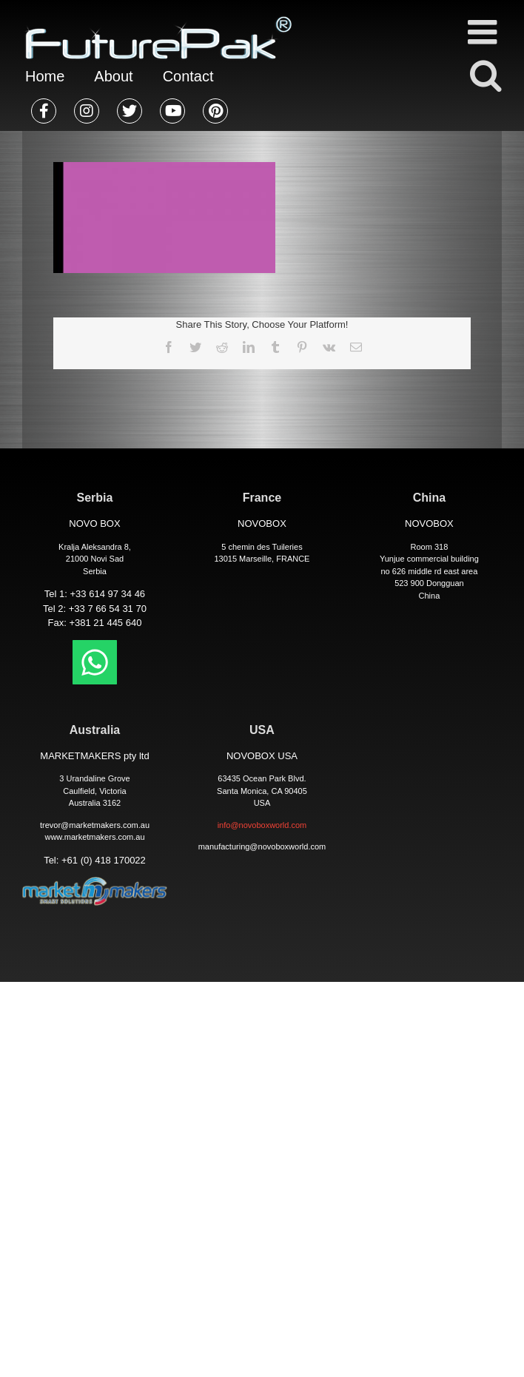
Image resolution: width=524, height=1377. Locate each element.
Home (44, 76)
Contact (188, 76)
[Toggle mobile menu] (485, 32)
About (113, 76)
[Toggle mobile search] (485, 75)
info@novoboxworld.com (262, 825)
